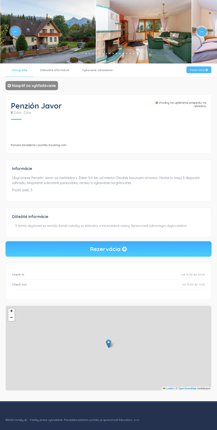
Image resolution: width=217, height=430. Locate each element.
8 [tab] (106, 53)
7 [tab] (103, 53)
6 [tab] (99, 53)
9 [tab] (109, 53)
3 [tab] (89, 53)
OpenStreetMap (187, 388)
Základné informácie (54, 70)
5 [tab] (96, 53)
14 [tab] (126, 53)
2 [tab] (86, 53)
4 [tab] (92, 53)
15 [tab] (130, 53)
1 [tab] (82, 53)
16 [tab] (133, 53)
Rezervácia (199, 70)
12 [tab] (120, 53)
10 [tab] (113, 53)
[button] (108, 343)
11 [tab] (116, 53)
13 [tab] (123, 53)
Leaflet (168, 388)
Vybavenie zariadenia (97, 70)
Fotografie (19, 70)
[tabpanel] (48, 31)
